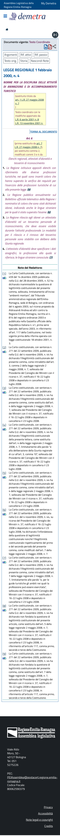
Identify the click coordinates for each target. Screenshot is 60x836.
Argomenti (10, 54)
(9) (28, 189)
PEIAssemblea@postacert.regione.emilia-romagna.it (32, 779)
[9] (4, 654)
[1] (4, 273)
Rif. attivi (26, 54)
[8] (4, 606)
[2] (4, 347)
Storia (23, 61)
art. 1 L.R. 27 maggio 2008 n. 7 (29, 101)
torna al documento (43, 132)
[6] (4, 510)
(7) (50, 257)
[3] (4, 388)
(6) (49, 212)
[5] (4, 473)
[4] (4, 425)
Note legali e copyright (39, 820)
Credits (48, 826)
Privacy (48, 807)
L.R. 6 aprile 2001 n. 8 (27, 119)
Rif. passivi (41, 54)
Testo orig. (10, 61)
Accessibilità (45, 813)
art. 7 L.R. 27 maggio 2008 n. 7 (28, 145)
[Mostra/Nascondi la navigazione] (5, 16)
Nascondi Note (40, 61)
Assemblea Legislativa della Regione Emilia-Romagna (19, 5)
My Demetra (48, 3)
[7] (4, 558)
